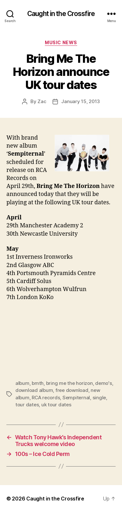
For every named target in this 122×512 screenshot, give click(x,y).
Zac (41, 101)
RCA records (46, 397)
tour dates (27, 405)
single (99, 397)
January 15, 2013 (80, 101)
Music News (61, 42)
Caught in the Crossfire (61, 13)
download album (34, 390)
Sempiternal (76, 397)
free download (71, 390)
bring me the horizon (69, 383)
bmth (38, 383)
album (22, 383)
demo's (103, 383)
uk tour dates (56, 405)
